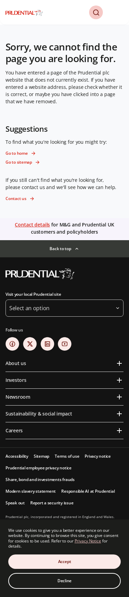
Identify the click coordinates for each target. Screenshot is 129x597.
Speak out (15, 503)
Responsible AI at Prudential (88, 491)
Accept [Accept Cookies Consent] (64, 561)
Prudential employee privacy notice (39, 468)
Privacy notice (98, 456)
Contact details (32, 224)
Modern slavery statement (31, 491)
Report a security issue (51, 503)
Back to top (60, 248)
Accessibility (17, 456)
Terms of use (67, 456)
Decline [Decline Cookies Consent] (64, 581)
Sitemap (41, 456)
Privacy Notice (88, 541)
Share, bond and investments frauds (40, 479)
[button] (96, 12)
